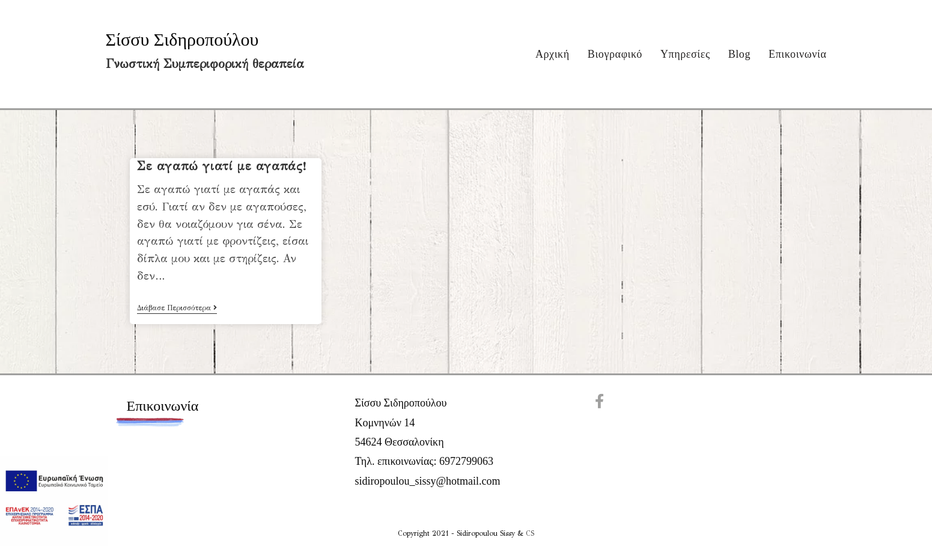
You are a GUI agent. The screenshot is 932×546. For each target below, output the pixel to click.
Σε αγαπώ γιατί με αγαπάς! (221, 166)
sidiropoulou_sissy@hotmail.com (427, 481)
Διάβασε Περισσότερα (177, 309)
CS (530, 533)
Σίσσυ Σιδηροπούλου (182, 39)
